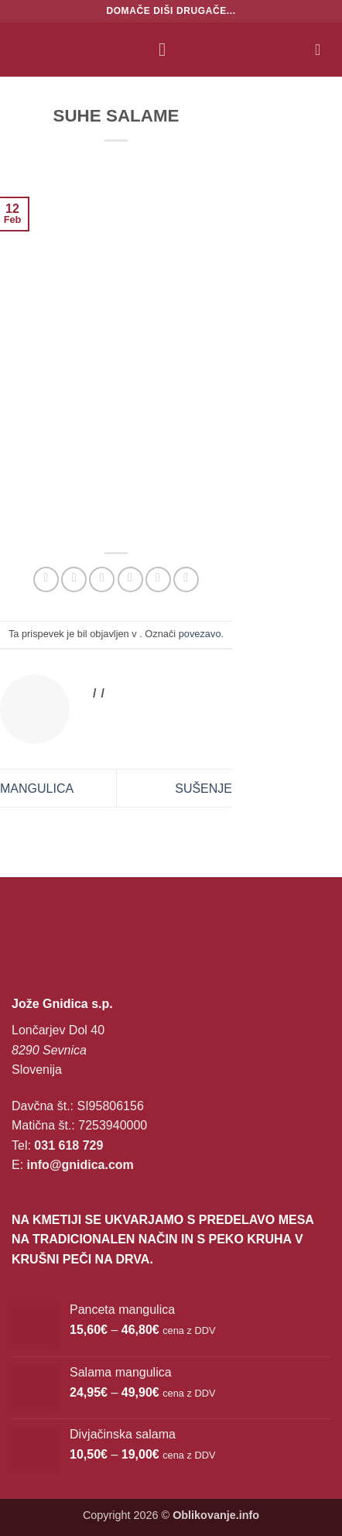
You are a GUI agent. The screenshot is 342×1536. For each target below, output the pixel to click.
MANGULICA (37, 788)
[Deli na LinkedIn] (186, 579)
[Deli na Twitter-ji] (102, 579)
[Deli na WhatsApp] (46, 579)
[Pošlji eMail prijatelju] (130, 579)
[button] (168, 49)
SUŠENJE (203, 788)
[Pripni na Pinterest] (158, 579)
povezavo (200, 633)
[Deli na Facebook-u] (74, 579)
